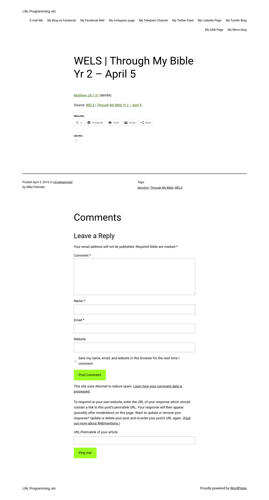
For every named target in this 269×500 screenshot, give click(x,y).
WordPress (238, 488)
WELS (178, 188)
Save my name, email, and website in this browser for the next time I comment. (128, 360)
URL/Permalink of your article (96, 432)
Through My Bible (161, 188)
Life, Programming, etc (39, 11)
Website (80, 339)
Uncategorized (62, 182)
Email (79, 320)
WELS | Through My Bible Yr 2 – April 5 (114, 105)
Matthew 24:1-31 (86, 95)
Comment (82, 255)
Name (79, 301)
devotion (143, 188)
